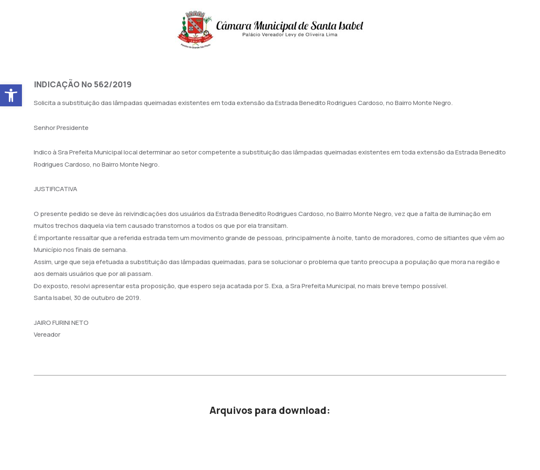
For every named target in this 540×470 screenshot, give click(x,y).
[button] (11, 95)
